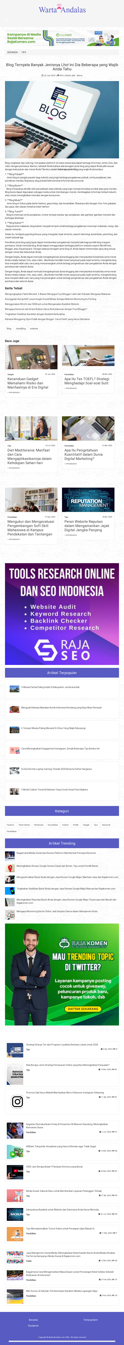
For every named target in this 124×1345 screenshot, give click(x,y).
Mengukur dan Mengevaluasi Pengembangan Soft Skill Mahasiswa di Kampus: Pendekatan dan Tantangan (30, 528)
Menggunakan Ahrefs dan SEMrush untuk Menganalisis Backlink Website (42, 304)
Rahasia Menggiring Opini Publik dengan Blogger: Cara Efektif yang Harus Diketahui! (47, 319)
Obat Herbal (24, 825)
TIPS (23, 52)
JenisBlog (21, 328)
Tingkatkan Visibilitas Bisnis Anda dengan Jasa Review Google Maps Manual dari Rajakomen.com (66, 888)
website (34, 328)
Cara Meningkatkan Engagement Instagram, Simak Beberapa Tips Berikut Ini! (60, 748)
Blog (9, 328)
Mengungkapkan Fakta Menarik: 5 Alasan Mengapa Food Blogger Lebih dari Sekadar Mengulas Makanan (58, 294)
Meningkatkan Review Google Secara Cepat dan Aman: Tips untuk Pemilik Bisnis (57, 866)
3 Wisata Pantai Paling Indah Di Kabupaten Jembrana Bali (50, 687)
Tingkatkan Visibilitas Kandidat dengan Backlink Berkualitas (35, 314)
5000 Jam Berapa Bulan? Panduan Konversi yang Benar (54, 1166)
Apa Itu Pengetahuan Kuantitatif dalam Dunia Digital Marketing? (83, 454)
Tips (9, 446)
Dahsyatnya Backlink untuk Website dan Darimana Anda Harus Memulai (62, 1209)
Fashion (10, 825)
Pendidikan (69, 374)
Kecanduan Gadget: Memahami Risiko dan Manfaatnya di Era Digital (27, 383)
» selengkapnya (13, 392)
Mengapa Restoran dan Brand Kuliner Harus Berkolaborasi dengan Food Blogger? (46, 309)
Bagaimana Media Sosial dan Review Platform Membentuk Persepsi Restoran (56, 853)
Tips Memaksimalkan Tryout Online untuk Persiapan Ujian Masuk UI (60, 1228)
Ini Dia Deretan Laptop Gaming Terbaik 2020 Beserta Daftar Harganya (56, 769)
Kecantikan (53, 825)
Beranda (33, 1320)
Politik (75, 825)
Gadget (10, 374)
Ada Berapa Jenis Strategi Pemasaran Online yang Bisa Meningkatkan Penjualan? (67, 1065)
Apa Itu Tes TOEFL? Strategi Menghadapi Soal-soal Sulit (86, 381)
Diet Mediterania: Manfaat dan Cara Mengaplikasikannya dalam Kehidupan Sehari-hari (29, 456)
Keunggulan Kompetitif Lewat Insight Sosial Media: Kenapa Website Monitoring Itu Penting (50, 299)
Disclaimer (33, 1325)
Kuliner (65, 825)
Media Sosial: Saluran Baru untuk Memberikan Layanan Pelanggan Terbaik (64, 1191)
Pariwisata (38, 825)
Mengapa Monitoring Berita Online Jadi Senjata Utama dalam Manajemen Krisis (57, 911)
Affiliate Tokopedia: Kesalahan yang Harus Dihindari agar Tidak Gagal (61, 1146)
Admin (80, 75)
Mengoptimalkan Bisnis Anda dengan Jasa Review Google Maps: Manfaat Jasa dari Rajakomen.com (68, 877)
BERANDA (12, 52)
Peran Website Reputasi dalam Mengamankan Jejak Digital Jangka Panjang (86, 526)
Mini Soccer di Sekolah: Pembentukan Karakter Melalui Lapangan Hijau (62, 1291)
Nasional (106, 825)
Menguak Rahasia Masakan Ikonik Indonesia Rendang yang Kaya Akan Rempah (61, 707)
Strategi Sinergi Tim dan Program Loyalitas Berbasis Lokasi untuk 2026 (62, 1044)
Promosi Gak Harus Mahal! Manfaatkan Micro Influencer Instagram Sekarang (65, 1092)
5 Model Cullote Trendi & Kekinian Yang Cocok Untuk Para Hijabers (54, 789)
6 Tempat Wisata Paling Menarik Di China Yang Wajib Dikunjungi (53, 728)
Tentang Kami (90, 1320)
